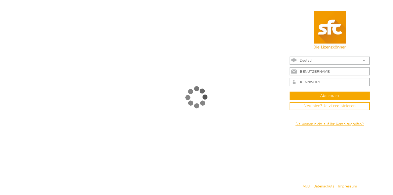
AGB (306, 186)
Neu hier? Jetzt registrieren (330, 106)
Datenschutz (323, 186)
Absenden (329, 96)
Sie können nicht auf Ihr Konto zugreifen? (329, 124)
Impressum (347, 186)
